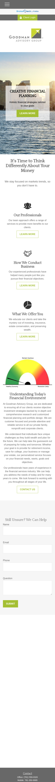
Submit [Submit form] (10, 603)
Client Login (28, 17)
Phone (6, 560)
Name (6, 524)
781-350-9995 (31, 780)
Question (7, 578)
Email (6, 542)
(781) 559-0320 (31, 777)
